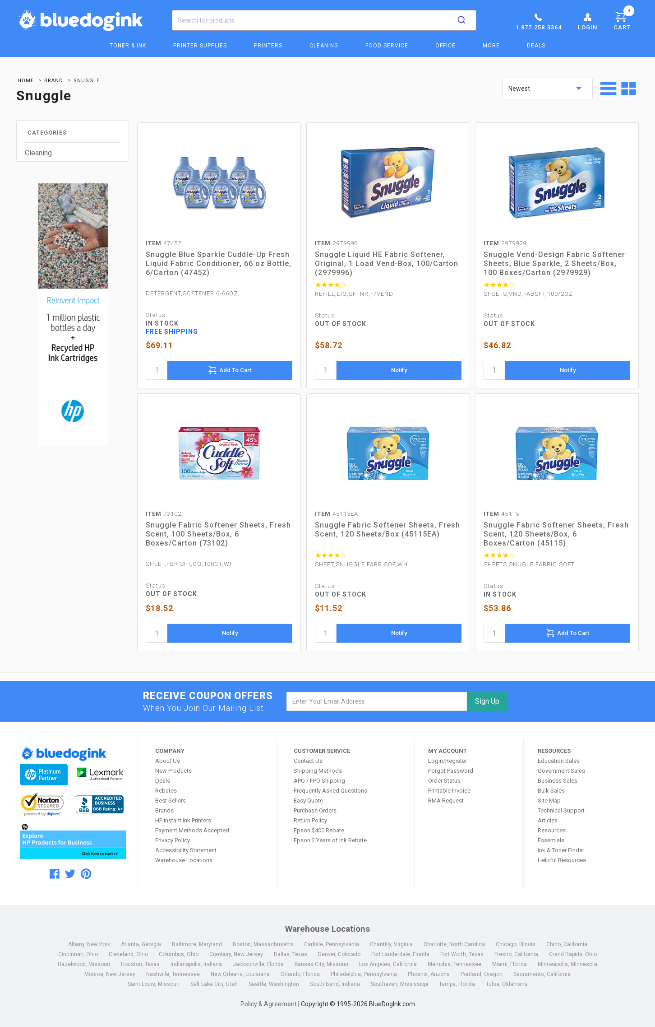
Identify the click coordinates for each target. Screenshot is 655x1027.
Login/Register (447, 760)
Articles (548, 820)
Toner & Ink (128, 45)
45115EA (336, 513)
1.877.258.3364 (538, 21)
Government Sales (561, 770)
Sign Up (487, 701)
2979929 (505, 243)
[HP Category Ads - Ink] (73, 315)
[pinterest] (86, 874)
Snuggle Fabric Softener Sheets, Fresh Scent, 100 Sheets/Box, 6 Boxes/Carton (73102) (218, 534)
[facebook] (55, 874)
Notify (399, 370)
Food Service (386, 45)
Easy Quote (308, 800)
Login (587, 21)
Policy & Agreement (268, 1004)
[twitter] (70, 874)
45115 (501, 513)
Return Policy (310, 820)
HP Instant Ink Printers (183, 820)
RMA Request (446, 800)
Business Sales (557, 780)
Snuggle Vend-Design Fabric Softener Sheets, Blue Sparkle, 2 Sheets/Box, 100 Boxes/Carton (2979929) (554, 263)
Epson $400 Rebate (319, 830)
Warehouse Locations (183, 860)
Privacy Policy (172, 840)
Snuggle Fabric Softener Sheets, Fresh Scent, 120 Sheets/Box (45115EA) (387, 529)
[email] (376, 701)
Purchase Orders (315, 810)
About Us (167, 760)
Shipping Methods (318, 770)
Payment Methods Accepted (192, 830)
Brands (164, 810)
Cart (623, 19)
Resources (552, 830)
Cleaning (323, 45)
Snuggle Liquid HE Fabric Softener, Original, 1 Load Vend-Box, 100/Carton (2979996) (386, 263)
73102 (163, 513)
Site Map (549, 800)
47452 (163, 243)
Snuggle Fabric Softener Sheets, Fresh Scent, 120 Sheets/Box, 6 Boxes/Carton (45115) (556, 534)
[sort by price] (548, 88)
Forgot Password (450, 770)
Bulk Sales (551, 790)
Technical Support (561, 810)
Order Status (444, 780)
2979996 (336, 243)
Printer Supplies (200, 45)
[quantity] (156, 370)
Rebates (166, 790)
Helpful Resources (562, 860)
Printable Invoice (449, 790)
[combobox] (324, 20)
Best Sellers (170, 800)
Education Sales (559, 760)
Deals (536, 45)
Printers (268, 45)
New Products (173, 770)
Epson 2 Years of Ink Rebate (330, 840)
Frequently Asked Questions (330, 790)
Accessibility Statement (186, 850)
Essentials (551, 840)
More (491, 45)
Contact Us (308, 760)
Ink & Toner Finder (561, 850)
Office (445, 45)
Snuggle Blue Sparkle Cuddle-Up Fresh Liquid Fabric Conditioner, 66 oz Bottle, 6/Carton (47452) (218, 263)
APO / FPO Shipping (319, 780)
